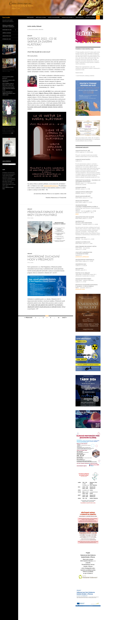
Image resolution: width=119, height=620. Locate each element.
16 (58, 317)
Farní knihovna (79, 17)
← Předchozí (28, 317)
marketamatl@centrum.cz (51, 185)
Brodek (11, 187)
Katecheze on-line (6, 29)
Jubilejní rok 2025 (6, 35)
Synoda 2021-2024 (6, 39)
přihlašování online (80, 289)
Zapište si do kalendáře (54, 17)
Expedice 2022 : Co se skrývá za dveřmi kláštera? (42, 41)
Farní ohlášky (30, 17)
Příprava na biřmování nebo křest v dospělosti (8, 26)
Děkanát (29, 35)
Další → (64, 317)
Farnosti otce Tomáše (67, 17)
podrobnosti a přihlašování (82, 256)
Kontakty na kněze (90, 17)
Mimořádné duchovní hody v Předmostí (43, 258)
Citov (3, 188)
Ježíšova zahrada (6, 32)
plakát (77, 214)
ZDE (12, 133)
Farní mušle (6, 17)
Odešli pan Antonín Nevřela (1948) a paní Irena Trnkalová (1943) (8, 88)
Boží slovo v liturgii (41, 17)
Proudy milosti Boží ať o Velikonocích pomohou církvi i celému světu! (8, 93)
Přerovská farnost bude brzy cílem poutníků (45, 213)
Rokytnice (8, 187)
